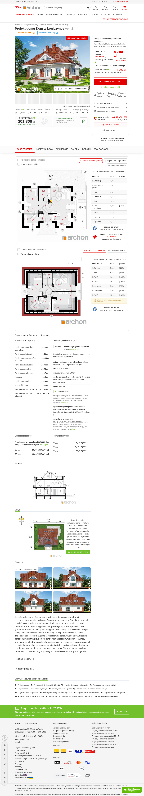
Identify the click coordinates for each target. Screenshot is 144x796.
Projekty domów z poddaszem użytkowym (32, 689)
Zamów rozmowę (110, 125)
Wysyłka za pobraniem (62, 742)
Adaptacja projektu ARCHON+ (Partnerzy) (31, 759)
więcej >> (75, 349)
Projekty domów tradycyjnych (28, 693)
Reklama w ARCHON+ (23, 772)
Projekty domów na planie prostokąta (31, 696)
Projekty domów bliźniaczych (103, 742)
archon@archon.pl (22, 739)
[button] (109, 228)
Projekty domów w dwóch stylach (104, 685)
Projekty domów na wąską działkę (76, 685)
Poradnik (70, 14)
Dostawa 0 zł (58, 739)
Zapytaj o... (110, 130)
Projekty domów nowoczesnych (104, 744)
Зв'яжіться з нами (24, 778)
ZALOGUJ (96, 2)
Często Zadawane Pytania (25, 748)
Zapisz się (122, 711)
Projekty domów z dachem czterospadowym (91, 689)
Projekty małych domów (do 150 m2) (47, 685)
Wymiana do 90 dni (60, 733)
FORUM (95, 14)
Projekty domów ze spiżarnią (108, 696)
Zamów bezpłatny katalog (115, 19)
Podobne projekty (48, 33)
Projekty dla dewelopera (49, 14)
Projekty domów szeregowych (103, 733)
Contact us (21, 775)
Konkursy (18, 767)
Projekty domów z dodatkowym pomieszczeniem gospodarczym (71, 696)
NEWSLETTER (108, 2)
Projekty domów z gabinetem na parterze (57, 693)
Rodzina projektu (26, 33)
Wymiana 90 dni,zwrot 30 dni (120, 95)
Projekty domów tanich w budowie (104, 731)
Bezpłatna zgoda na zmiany (63, 731)
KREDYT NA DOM (115, 14)
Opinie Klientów (21, 769)
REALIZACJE (84, 14)
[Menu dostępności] (5, 738)
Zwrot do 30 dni (59, 736)
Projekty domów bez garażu (62, 689)
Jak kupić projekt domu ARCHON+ (28, 756)
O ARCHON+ (20, 750)
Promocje (18, 764)
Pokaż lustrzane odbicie (26, 569)
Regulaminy (19, 761)
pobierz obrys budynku (78, 552)
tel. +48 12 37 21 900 (29, 736)
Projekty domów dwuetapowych (88, 693)
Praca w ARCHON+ (22, 753)
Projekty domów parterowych (103, 747)
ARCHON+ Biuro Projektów (26, 723)
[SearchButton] (88, 8)
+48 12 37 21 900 (119, 117)
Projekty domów (25, 14)
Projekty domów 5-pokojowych (114, 693)
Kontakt (18, 742)
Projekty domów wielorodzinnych (104, 739)
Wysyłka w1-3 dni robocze (99, 95)
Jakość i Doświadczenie (62, 728)
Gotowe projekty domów (101, 728)
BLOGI (103, 14)
